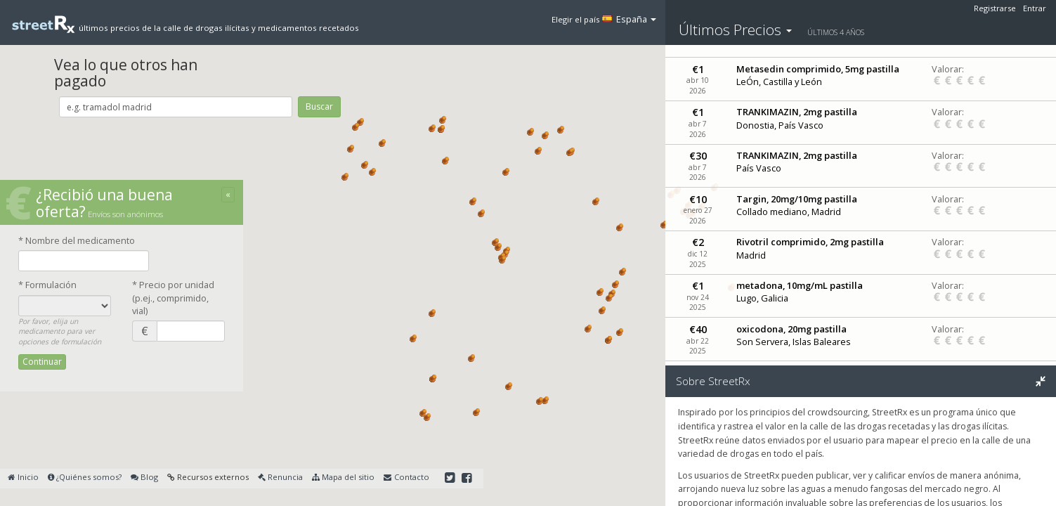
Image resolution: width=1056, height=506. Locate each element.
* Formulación (47, 284)
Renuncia (280, 477)
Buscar (319, 106)
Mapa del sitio (343, 477)
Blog (144, 477)
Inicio (23, 477)
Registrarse (995, 8)
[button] (432, 128)
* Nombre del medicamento (76, 240)
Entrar (1034, 8)
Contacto (406, 477)
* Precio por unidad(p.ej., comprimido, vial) (173, 297)
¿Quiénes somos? (85, 477)
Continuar (42, 362)
